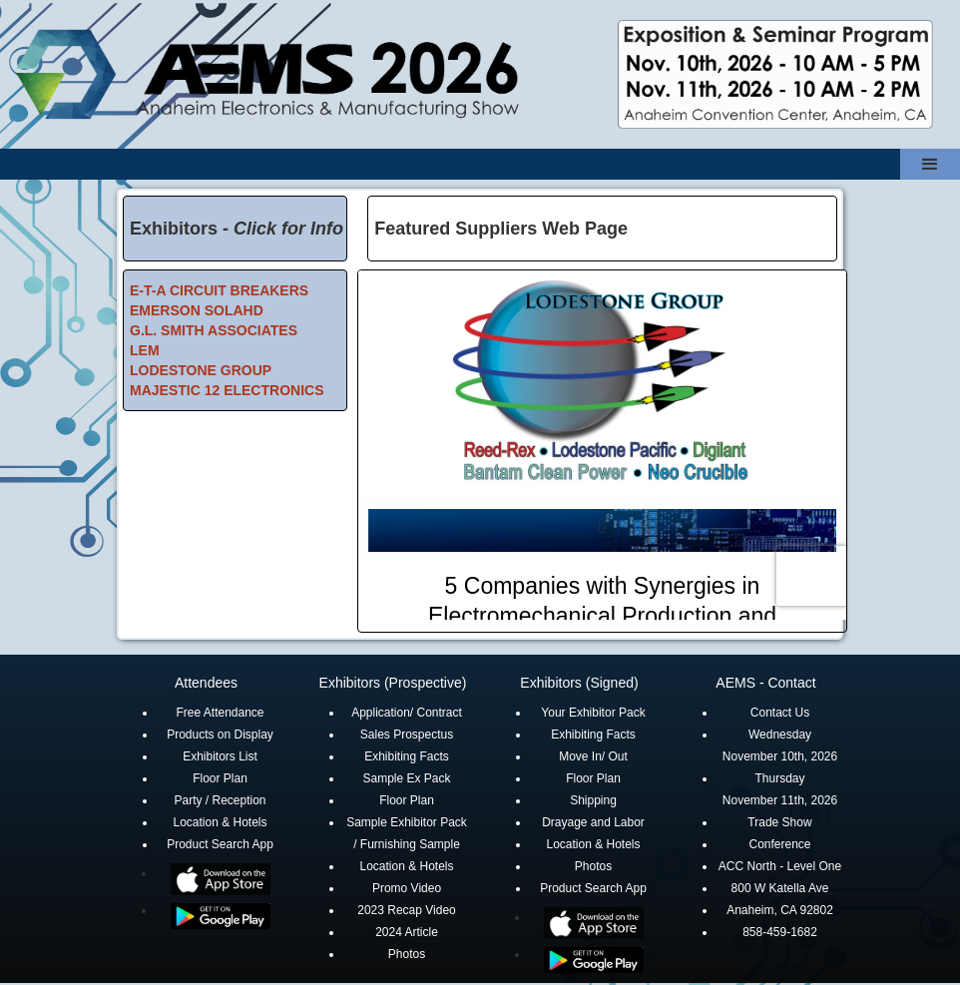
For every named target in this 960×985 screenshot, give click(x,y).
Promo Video (406, 888)
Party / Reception (219, 800)
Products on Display (220, 734)
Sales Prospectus (406, 734)
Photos (406, 954)
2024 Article (406, 932)
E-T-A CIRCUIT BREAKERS (219, 290)
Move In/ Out (593, 756)
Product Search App (220, 844)
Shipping (593, 800)
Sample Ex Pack (406, 778)
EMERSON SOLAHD (196, 310)
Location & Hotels (219, 822)
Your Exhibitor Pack (593, 713)
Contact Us (779, 713)
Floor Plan (220, 778)
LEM (145, 350)
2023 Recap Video (406, 910)
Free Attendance (219, 713)
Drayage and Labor (593, 822)
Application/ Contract (406, 713)
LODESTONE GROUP (200, 370)
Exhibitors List (220, 756)
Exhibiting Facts (406, 756)
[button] (930, 164)
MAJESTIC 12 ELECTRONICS (226, 390)
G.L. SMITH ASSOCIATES (213, 330)
